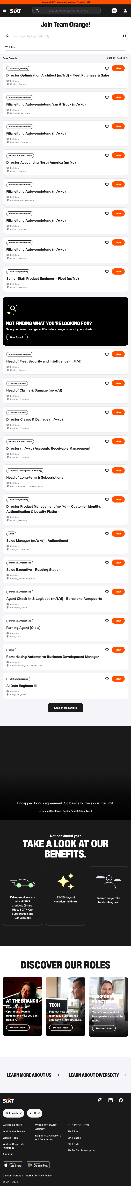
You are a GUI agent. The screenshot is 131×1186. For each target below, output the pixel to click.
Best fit (121, 58)
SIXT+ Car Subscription (81, 1150)
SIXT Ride (73, 1144)
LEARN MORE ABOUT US (29, 1074)
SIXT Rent (73, 1131)
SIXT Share (74, 1138)
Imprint (29, 1175)
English (11, 1113)
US (33, 1113)
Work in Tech (10, 1138)
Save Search (10, 58)
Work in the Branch (14, 1131)
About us (8, 1154)
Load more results (65, 708)
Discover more (18, 1040)
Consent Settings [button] (13, 1175)
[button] (114, 10)
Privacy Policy (43, 1175)
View (118, 68)
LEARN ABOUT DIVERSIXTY (94, 1074)
